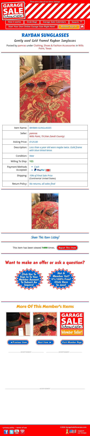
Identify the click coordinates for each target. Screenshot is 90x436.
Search (77, 22)
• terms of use (21, 427)
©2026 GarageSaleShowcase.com (73, 427)
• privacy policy (8, 427)
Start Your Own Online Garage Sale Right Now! (31, 27)
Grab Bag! (32, 22)
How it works (14, 22)
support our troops (82, 432)
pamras (22, 45)
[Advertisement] (26, 367)
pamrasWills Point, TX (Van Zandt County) (46, 135)
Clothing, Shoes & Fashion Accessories (54, 45)
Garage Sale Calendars (54, 22)
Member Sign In (69, 27)
